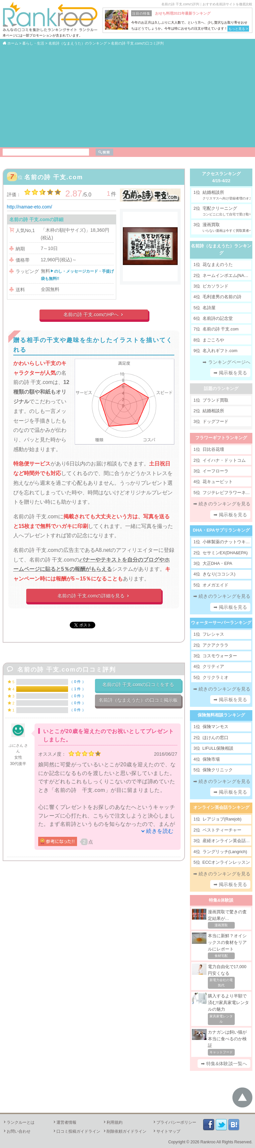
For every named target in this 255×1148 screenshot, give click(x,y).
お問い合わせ (17, 1131)
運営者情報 (64, 1122)
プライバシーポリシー (174, 1122)
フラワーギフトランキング (221, 437)
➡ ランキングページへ (226, 362)
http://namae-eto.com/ (29, 206)
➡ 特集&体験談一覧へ (224, 1063)
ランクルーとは (19, 1122)
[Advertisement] (127, 96)
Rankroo (208, 1142)
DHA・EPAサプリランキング (221, 530)
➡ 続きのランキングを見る (222, 503)
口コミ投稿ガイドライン (76, 1131)
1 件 (77, 689)
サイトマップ (166, 1131)
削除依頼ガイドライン (124, 1131)
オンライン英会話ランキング (221, 807)
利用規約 (113, 1122)
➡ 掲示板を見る (230, 372)
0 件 (77, 682)
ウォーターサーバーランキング (221, 622)
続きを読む (160, 831)
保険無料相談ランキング (221, 714)
